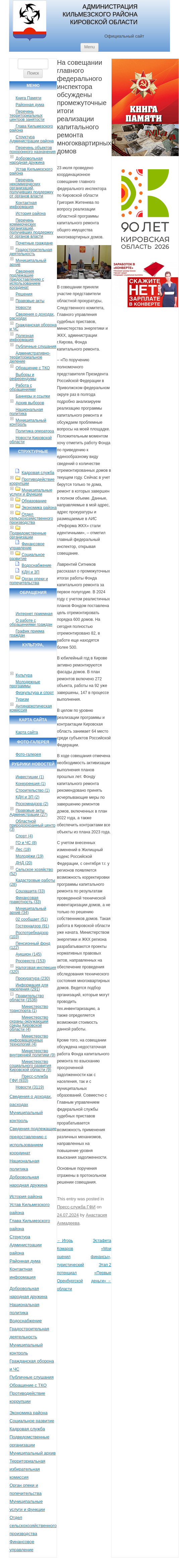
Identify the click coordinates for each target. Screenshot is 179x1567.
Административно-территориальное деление (29, 357)
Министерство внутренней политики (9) (32, 1053)
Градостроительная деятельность (30, 251)
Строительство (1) (32, 790)
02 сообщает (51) (31, 919)
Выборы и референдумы (22, 376)
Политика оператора (34, 431)
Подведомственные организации (27, 535)
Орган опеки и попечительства (28, 581)
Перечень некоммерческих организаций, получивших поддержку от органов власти (31, 188)
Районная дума (29, 104)
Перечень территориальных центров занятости (26, 115)
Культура (23, 675)
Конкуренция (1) (30, 783)
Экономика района (38, 507)
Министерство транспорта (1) (28, 1008)
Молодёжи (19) (29, 856)
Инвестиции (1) (29, 777)
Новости (23, 307)
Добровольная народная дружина (26, 160)
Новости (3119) (29, 1087)
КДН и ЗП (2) (27, 797)
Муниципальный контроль (27, 422)
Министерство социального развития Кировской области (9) (30, 1065)
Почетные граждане (34, 243)
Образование (33, 501)
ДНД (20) (23, 863)
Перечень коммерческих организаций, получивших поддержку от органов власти (31, 228)
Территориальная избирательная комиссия (27, 1469)
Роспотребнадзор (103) (28, 934)
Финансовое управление (26, 546)
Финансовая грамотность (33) (25, 899)
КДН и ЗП (30, 572)
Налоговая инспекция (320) (32, 969)
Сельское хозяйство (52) (31, 871)
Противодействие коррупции (31, 481)
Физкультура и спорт (34, 692)
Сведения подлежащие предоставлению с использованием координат (26, 279)
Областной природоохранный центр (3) (32, 825)
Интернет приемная (33, 613)
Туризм (22, 699)
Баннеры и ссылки (32, 396)
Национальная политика (26, 411)
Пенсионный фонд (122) (29, 945)
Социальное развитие (27, 556)
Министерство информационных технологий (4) (28, 1040)
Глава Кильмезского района (31, 128)
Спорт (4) (24, 836)
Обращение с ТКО (32, 368)
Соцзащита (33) (30, 891)
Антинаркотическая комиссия (30, 708)
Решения (23, 294)
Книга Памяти (28, 98)
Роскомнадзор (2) (31, 803)
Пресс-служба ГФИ (76, 1206)
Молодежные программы (24, 684)
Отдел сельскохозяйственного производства (31, 518)
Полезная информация (21, 337)
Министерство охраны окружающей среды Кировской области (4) (28, 1023)
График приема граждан (26, 633)
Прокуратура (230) (32, 978)
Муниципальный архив (27, 262)
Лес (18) (23, 849)
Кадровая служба (37, 472)
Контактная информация (23, 204)
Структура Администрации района (31, 139)
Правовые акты (29, 300)
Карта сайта (26, 732)
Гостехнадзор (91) (32, 926)
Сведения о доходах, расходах (32, 316)
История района (30, 213)
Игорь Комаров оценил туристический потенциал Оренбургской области (70, 1264)
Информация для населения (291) (28, 987)
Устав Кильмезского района (30, 171)
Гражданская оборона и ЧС (32, 327)
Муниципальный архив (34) (27, 910)
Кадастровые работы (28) (32, 882)
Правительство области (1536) (26, 998)
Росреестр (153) (30, 961)
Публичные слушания (35, 346)
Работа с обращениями (22, 387)
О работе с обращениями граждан (30, 622)
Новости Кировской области (30, 439)
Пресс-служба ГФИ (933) (28, 1078)
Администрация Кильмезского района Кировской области (99, 14)
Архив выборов (29, 403)
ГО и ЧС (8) (26, 842)
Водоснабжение (36, 565)
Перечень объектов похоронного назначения (32, 149)
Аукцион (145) (28, 954)
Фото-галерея (28, 754)
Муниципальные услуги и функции (30, 492)
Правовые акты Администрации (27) (28, 812)
